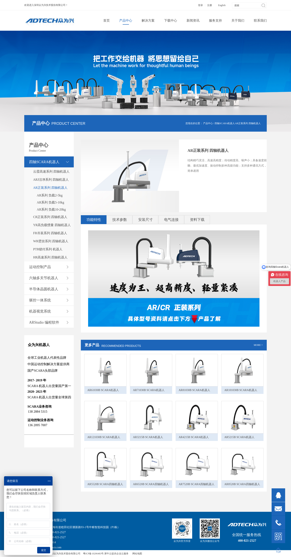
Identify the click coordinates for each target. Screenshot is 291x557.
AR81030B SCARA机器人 (194, 390)
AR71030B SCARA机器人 (148, 390)
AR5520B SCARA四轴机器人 (105, 484)
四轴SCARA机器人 (225, 123)
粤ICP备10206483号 (93, 553)
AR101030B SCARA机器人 (240, 390)
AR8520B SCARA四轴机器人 (242, 484)
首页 (106, 20)
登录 (200, 5)
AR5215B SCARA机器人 (239, 437)
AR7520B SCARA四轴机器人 (196, 484)
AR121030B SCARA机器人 (103, 437)
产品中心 (208, 123)
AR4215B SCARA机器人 (194, 437)
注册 (209, 5)
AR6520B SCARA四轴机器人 (151, 484)
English (222, 5)
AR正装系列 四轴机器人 (248, 123)
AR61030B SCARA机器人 (103, 390)
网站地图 (136, 553)
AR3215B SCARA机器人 (148, 437)
